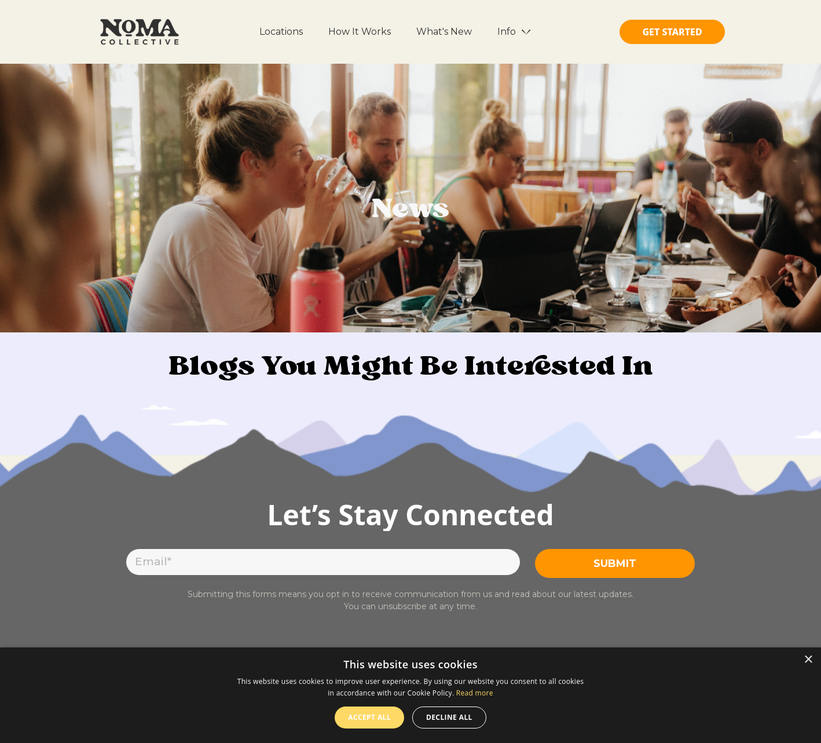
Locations (281, 31)
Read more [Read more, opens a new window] (474, 693)
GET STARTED (672, 31)
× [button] (808, 660)
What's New (444, 31)
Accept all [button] (369, 717)
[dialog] (410, 695)
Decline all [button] (449, 717)
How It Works (359, 31)
